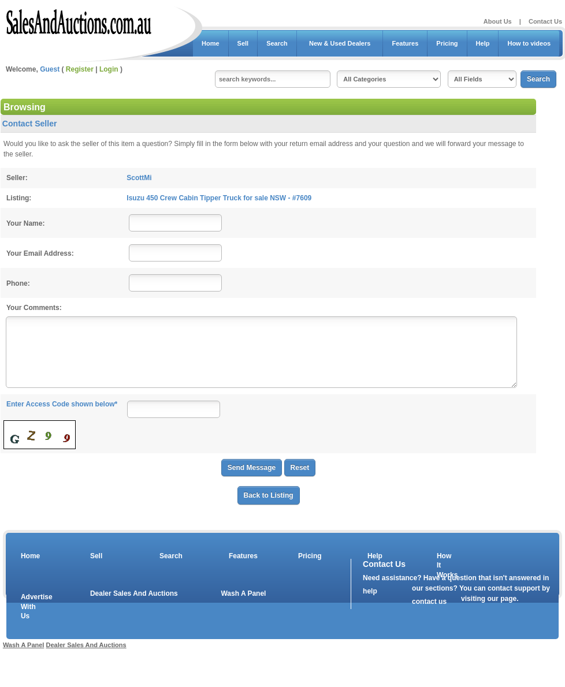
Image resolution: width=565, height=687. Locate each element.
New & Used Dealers (340, 43)
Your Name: (25, 223)
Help (483, 43)
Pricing (447, 43)
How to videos (529, 43)
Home (211, 43)
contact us (429, 602)
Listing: (18, 198)
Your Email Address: (40, 253)
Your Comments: (34, 308)
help (370, 591)
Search (277, 43)
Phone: (18, 283)
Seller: (17, 178)
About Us (498, 21)
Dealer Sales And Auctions (134, 593)
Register (80, 69)
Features (405, 43)
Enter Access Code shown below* (61, 404)
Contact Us (545, 21)
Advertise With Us (29, 607)
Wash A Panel (243, 593)
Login (108, 69)
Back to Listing (268, 495)
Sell (243, 43)
